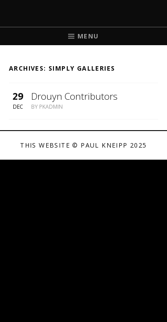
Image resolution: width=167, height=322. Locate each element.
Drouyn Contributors (74, 96)
